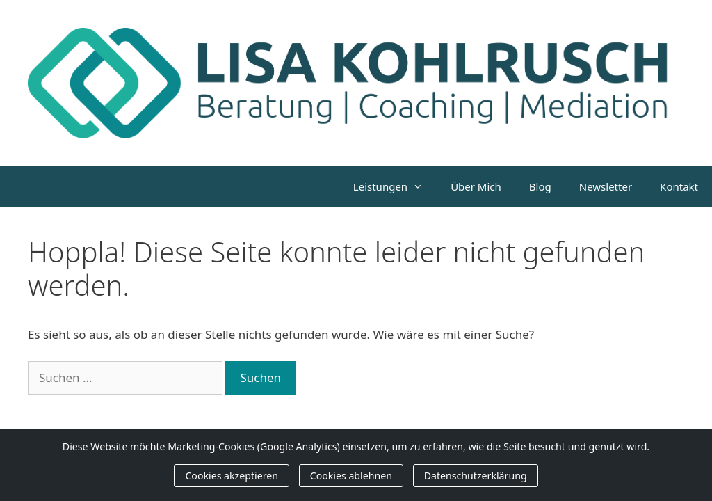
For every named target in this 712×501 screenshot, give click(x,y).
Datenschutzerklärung (475, 475)
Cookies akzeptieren (231, 475)
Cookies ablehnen (351, 475)
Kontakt (679, 186)
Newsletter (605, 186)
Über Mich (476, 186)
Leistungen (395, 186)
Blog (540, 186)
